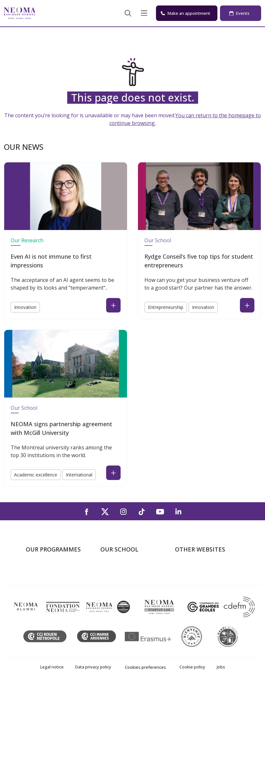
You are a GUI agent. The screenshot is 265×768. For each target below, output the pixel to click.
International (79, 475)
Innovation (25, 307)
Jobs (221, 750)
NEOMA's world (193, 578)
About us (110, 569)
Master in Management (52, 587)
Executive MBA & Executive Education (57, 629)
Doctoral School (44, 643)
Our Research (27, 240)
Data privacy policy (93, 750)
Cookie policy (192, 750)
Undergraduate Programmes (43, 574)
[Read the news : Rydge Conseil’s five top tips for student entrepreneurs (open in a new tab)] (247, 305)
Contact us (112, 606)
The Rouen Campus (122, 596)
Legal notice (52, 750)
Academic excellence (35, 475)
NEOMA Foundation (198, 596)
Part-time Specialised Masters (49, 611)
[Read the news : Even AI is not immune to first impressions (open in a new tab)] (113, 305)
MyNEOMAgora (193, 606)
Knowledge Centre (196, 615)
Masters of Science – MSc (56, 596)
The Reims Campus (122, 587)
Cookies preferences (145, 751)
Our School (157, 240)
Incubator (186, 587)
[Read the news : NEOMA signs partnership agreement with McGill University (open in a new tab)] (113, 473)
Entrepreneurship (165, 307)
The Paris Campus (121, 578)
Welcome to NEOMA (199, 569)
